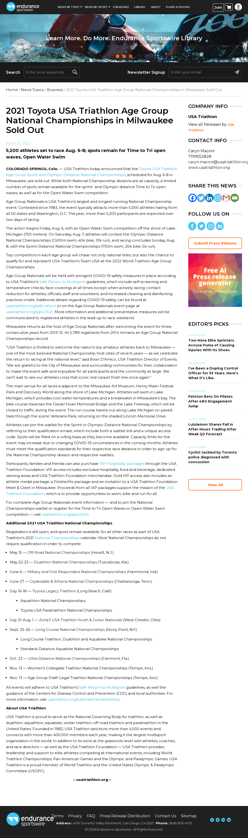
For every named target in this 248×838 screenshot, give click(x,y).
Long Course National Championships (70, 629)
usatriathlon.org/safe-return (31, 306)
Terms (57, 816)
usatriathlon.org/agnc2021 (29, 312)
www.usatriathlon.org (209, 167)
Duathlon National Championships (65, 562)
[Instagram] (218, 198)
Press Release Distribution (125, 816)
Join (218, 7)
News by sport (96, 7)
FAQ (91, 816)
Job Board (121, 7)
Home (12, 89)
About (156, 7)
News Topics (32, 89)
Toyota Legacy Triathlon (54, 591)
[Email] (234, 198)
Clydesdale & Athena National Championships (71, 581)
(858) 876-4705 (180, 823)
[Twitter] (201, 198)
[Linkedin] (209, 198)
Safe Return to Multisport (62, 281)
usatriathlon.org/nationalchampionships (83, 699)
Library (140, 7)
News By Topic (68, 7)
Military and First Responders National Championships (76, 571)
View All (215, 484)
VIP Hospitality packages (121, 463)
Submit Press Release (215, 243)
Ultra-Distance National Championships (64, 658)
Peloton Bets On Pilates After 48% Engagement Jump (210, 401)
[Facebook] (192, 198)
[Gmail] (226, 198)
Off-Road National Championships (58, 552)
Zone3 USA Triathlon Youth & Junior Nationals (80, 620)
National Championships (57, 537)
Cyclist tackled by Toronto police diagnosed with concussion (212, 457)
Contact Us (165, 816)
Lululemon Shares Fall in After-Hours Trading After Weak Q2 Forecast (212, 429)
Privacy (75, 816)
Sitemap (189, 816)
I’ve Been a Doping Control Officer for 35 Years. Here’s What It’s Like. (213, 373)
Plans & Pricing (178, 7)
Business (55, 89)
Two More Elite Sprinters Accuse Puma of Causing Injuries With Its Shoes (211, 345)
